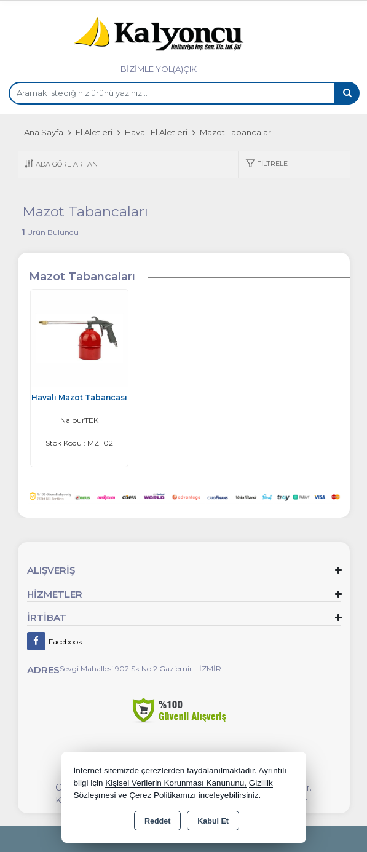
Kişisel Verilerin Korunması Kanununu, (176, 782)
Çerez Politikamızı (162, 795)
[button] (266, 164)
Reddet (157, 821)
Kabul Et (213, 821)
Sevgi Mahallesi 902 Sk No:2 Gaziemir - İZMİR (140, 668)
